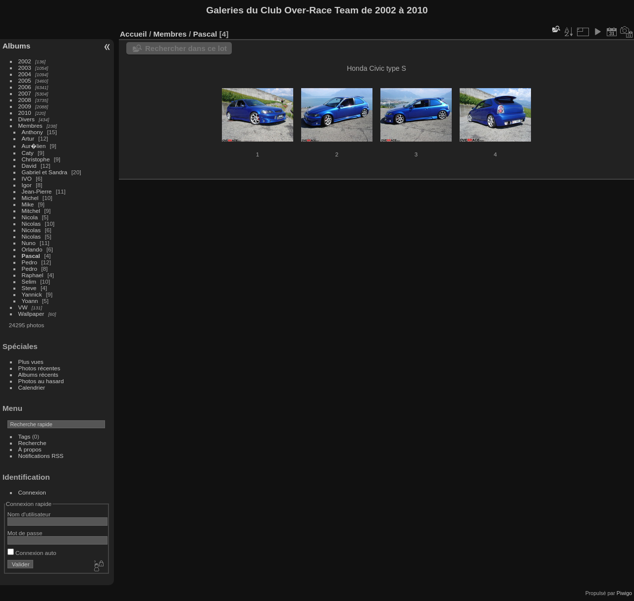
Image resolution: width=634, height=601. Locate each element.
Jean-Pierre (37, 191)
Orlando (32, 249)
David (29, 165)
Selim (29, 281)
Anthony (32, 132)
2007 (24, 93)
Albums (16, 46)
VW (23, 307)
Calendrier (31, 387)
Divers (26, 119)
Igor (27, 185)
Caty (28, 153)
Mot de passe (25, 533)
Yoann (30, 301)
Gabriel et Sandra (44, 172)
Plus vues (31, 361)
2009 (24, 106)
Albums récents (38, 374)
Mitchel (31, 210)
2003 (24, 67)
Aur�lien (34, 146)
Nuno (29, 243)
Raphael (33, 275)
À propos (30, 449)
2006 (24, 87)
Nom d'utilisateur (29, 514)
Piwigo (624, 593)
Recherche (32, 443)
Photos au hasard (41, 381)
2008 (24, 100)
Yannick (32, 294)
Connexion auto (31, 553)
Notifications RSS (41, 455)
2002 (24, 61)
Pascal (31, 255)
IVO (27, 178)
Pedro (29, 262)
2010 (24, 112)
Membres (30, 125)
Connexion (32, 492)
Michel (30, 198)
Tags (24, 436)
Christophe (36, 159)
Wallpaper (31, 313)
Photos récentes (39, 368)
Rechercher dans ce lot (186, 48)
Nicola (30, 217)
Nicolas (31, 223)
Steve (29, 288)
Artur (28, 138)
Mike (28, 204)
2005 (24, 80)
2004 (24, 74)
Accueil (133, 34)
